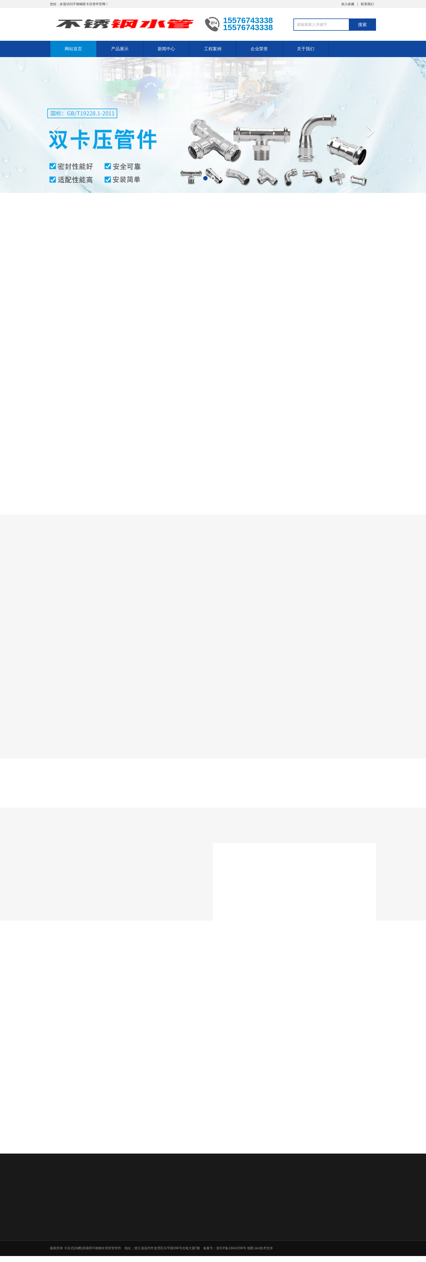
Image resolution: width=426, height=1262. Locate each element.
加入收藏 (347, 4)
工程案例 (212, 48)
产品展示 (120, 48)
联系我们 (367, 4)
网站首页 (73, 48)
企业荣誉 (259, 48)
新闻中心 (166, 48)
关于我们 (305, 48)
